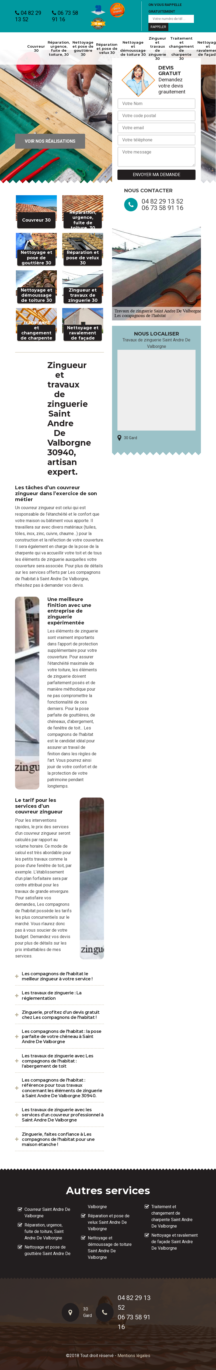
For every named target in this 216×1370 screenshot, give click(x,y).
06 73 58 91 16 (65, 16)
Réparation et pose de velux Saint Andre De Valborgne (109, 1222)
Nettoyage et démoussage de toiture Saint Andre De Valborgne (110, 1247)
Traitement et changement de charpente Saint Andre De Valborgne (172, 1216)
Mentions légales (133, 1355)
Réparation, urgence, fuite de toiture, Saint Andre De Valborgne (44, 1231)
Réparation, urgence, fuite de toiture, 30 (59, 48)
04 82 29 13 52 (28, 16)
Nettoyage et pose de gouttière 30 (82, 48)
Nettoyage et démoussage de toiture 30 (133, 48)
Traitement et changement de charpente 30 (181, 48)
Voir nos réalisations (50, 141)
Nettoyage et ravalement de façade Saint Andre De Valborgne (174, 1242)
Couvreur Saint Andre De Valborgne (47, 1212)
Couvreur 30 (36, 48)
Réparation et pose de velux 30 (106, 48)
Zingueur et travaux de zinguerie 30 (157, 48)
